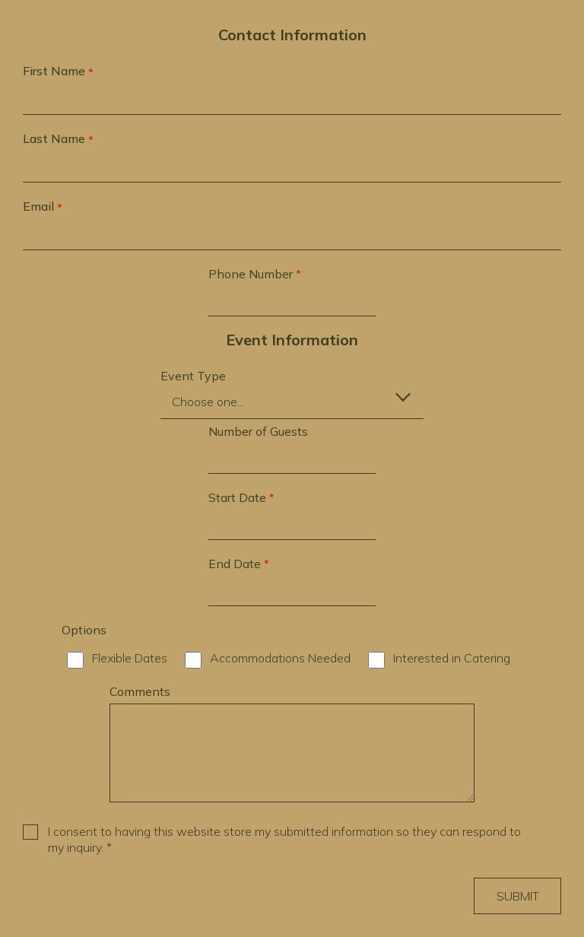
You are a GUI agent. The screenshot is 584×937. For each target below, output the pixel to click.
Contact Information (292, 34)
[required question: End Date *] (292, 591)
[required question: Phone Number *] (292, 301)
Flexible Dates (129, 657)
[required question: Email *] (292, 235)
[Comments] (292, 753)
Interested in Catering (451, 657)
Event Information (292, 339)
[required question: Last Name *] (292, 167)
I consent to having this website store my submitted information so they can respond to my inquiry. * (284, 839)
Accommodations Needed (280, 657)
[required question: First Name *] (292, 99)
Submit (518, 896)
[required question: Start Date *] (292, 525)
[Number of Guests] (292, 458)
